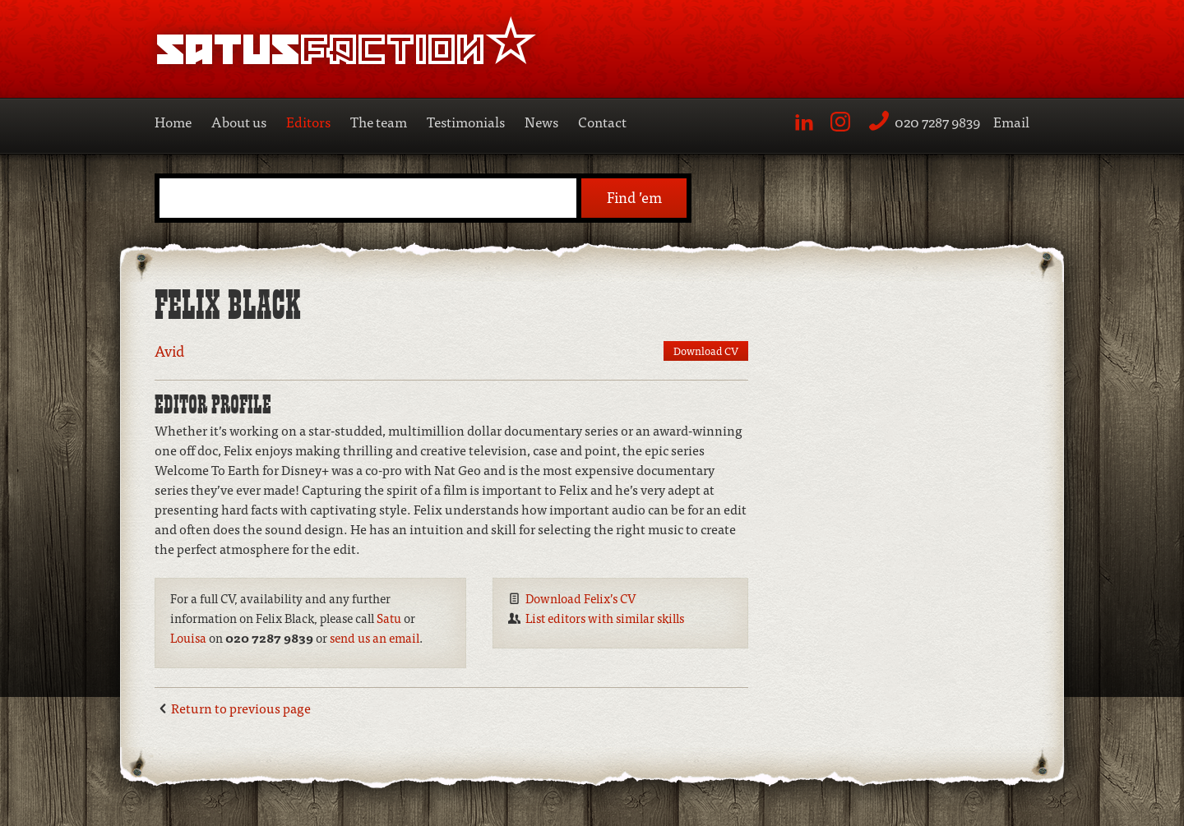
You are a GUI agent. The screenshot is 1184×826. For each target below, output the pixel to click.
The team (378, 121)
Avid (169, 350)
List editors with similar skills (604, 617)
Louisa (188, 637)
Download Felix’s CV (580, 598)
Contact (602, 121)
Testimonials (466, 121)
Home (173, 121)
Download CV (705, 350)
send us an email (374, 637)
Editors (308, 121)
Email (1011, 121)
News (541, 121)
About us (238, 121)
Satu (389, 617)
